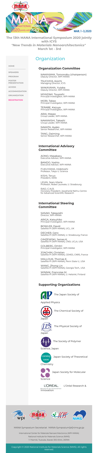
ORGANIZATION (16, 95)
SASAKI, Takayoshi (52, 213)
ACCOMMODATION (17, 91)
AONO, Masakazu (51, 155)
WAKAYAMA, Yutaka (53, 87)
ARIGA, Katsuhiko (51, 219)
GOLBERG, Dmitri (51, 245)
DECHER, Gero (50, 232)
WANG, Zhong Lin (52, 265)
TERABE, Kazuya (51, 107)
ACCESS (12, 87)
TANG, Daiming (50, 133)
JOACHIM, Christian (53, 252)
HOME (11, 66)
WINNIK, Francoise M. (54, 272)
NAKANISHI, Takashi (53, 120)
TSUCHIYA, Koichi (51, 81)
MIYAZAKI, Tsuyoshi (52, 94)
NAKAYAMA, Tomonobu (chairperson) (64, 74)
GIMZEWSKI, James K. (54, 239)
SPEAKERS (13, 72)
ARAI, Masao (48, 113)
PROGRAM (13, 76)
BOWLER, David (50, 226)
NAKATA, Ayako (50, 127)
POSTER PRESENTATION (15, 81)
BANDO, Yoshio (50, 162)
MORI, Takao (48, 100)
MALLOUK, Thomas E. (54, 259)
